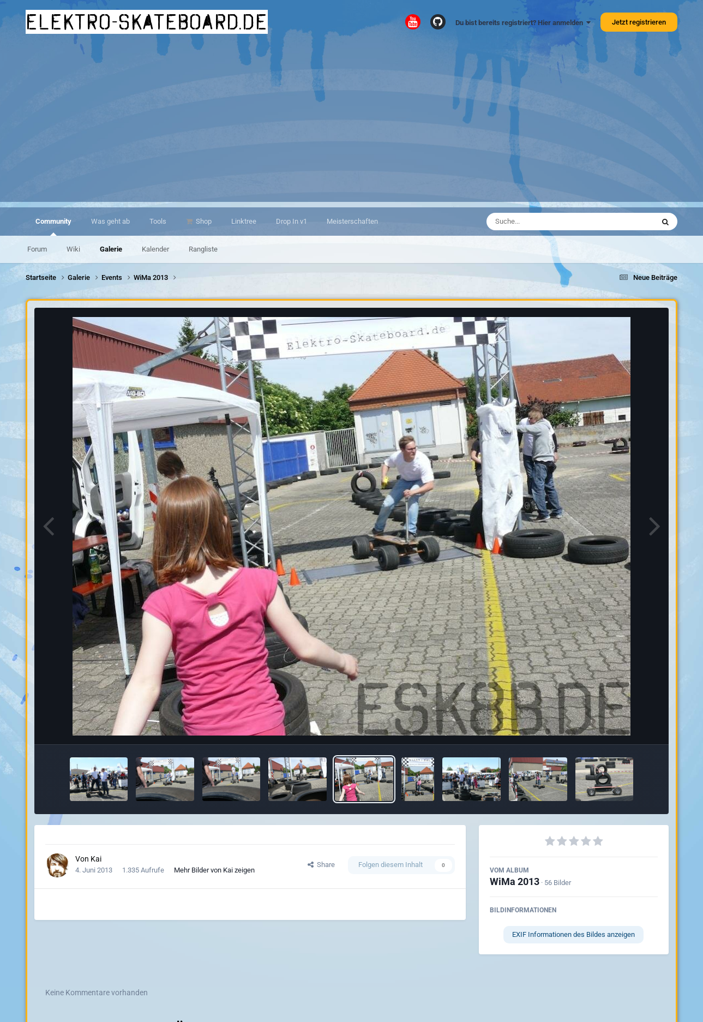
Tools (157, 221)
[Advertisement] (352, 125)
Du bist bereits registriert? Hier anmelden (523, 23)
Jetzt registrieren (639, 22)
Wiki (73, 249)
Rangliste (203, 249)
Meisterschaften (352, 221)
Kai (96, 858)
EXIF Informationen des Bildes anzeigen (573, 934)
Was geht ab (110, 221)
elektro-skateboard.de (147, 22)
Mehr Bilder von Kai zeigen (214, 870)
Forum (37, 249)
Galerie (111, 249)
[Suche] (548, 221)
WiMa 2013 (514, 881)
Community (53, 226)
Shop (203, 221)
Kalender (155, 249)
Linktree (243, 221)
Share (321, 864)
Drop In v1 (291, 221)
